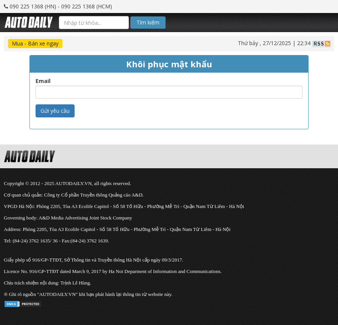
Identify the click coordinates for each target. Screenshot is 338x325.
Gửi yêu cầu (55, 110)
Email (43, 81)
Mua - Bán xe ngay (35, 43)
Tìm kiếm (147, 22)
